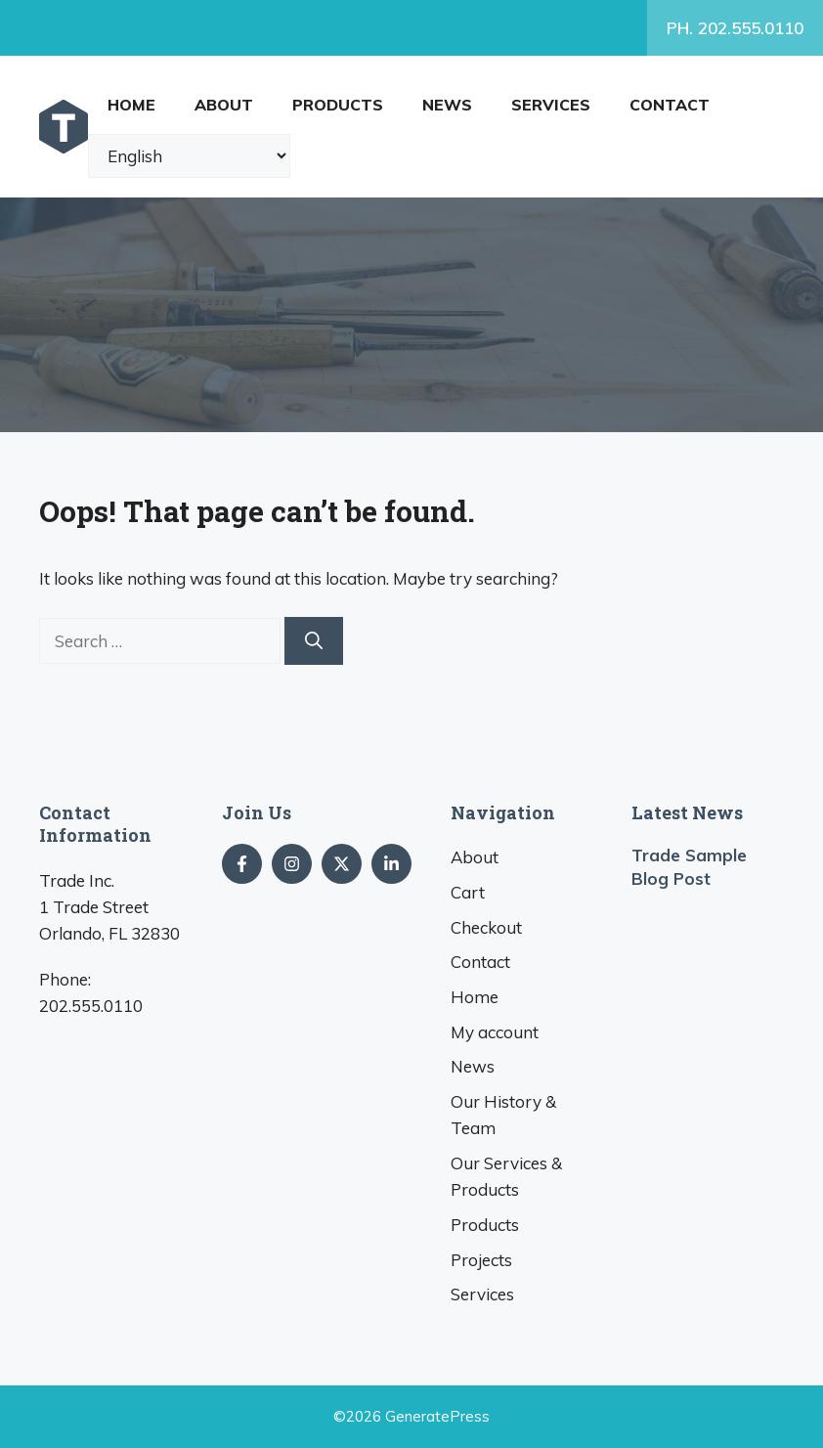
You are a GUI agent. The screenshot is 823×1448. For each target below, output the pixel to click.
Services (550, 104)
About (224, 104)
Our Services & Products (506, 1176)
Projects (481, 1260)
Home (131, 104)
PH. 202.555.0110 (735, 28)
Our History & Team (503, 1114)
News (447, 104)
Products (337, 104)
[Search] (313, 641)
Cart (468, 892)
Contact (669, 104)
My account (495, 1032)
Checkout (486, 927)
